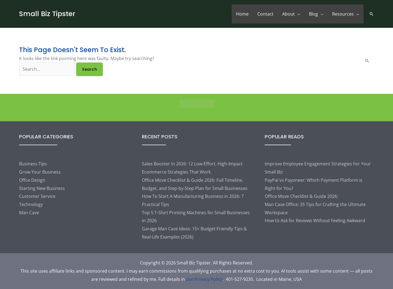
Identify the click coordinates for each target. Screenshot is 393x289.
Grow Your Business (40, 172)
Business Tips (33, 164)
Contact (265, 14)
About (288, 14)
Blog (313, 14)
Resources (343, 14)
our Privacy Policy (204, 279)
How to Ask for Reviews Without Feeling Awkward (315, 221)
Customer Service (37, 196)
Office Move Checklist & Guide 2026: (301, 196)
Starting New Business (42, 188)
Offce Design (32, 180)
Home (242, 14)
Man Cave (29, 213)
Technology (31, 204)
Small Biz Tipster (47, 14)
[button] (371, 13)
